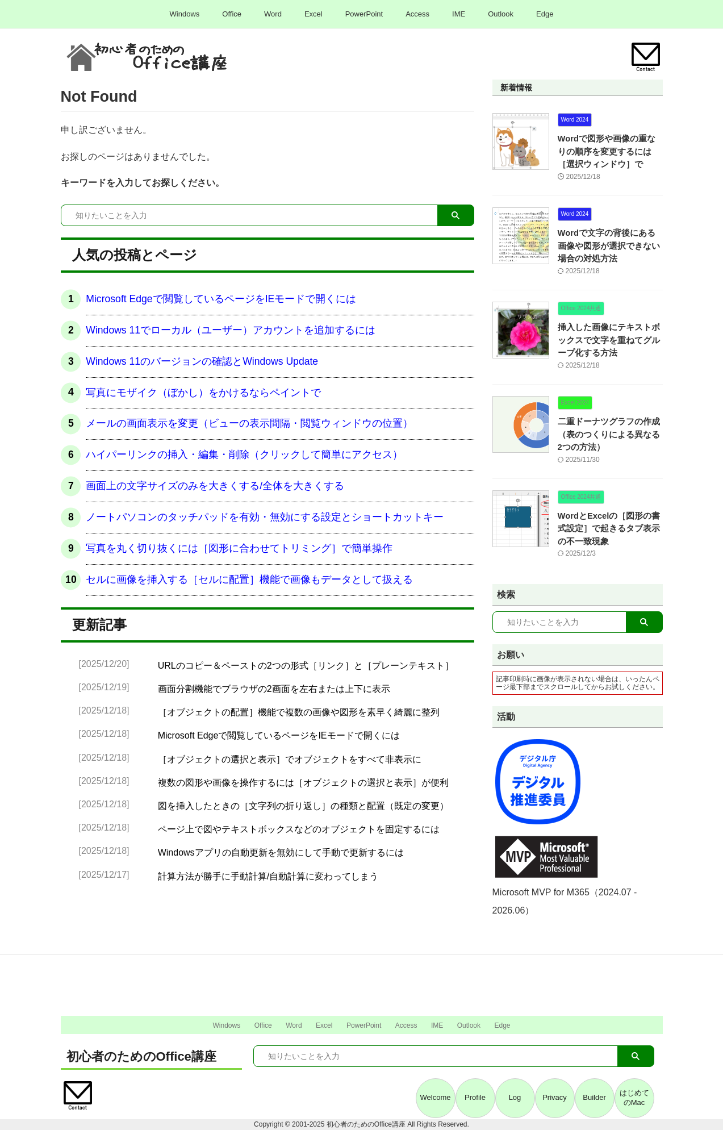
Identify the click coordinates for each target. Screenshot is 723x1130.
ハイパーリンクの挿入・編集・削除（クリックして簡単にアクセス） (244, 454)
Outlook (500, 14)
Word (273, 14)
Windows (185, 14)
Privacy (554, 1097)
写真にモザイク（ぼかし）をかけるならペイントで (203, 392)
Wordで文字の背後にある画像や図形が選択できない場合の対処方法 (609, 245)
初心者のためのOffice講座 (141, 1056)
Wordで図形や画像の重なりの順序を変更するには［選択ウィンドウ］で (609, 151)
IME (458, 14)
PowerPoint (364, 14)
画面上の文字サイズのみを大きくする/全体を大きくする (215, 485)
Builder (594, 1097)
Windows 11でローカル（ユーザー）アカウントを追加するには (230, 330)
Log (515, 1097)
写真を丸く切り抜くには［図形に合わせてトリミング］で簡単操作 (239, 548)
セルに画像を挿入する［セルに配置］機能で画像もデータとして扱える (249, 579)
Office (231, 14)
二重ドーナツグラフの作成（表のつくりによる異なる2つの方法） (608, 434)
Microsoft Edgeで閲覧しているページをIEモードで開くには (221, 299)
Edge (544, 14)
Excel (313, 14)
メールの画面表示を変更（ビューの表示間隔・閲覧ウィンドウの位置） (249, 423)
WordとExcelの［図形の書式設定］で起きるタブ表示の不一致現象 (609, 528)
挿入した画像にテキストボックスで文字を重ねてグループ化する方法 (609, 340)
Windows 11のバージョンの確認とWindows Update (202, 361)
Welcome (435, 1097)
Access (417, 14)
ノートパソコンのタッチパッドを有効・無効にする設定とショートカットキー (265, 517)
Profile (475, 1097)
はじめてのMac (634, 1098)
